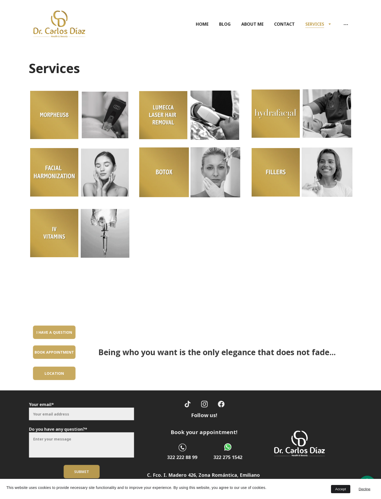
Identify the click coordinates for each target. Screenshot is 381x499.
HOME (202, 24)
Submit (81, 470)
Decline (364, 489)
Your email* (43, 406)
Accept (340, 489)
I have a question (54, 332)
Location (54, 373)
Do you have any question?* (59, 429)
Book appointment (54, 352)
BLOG (225, 24)
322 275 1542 (228, 457)
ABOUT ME (252, 24)
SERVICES (314, 24)
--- (345, 24)
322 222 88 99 (182, 457)
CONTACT (284, 24)
